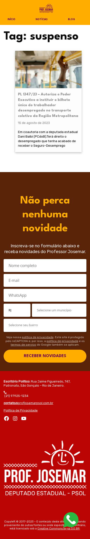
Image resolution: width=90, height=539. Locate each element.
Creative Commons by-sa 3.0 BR (58, 528)
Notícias (42, 19)
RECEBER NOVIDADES (45, 356)
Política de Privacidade (21, 410)
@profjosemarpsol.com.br (28, 403)
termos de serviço (23, 344)
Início (11, 19)
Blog (71, 19)
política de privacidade (38, 337)
